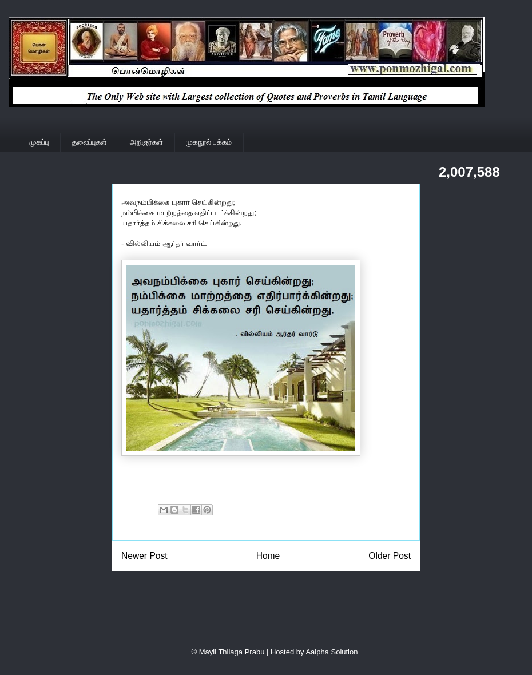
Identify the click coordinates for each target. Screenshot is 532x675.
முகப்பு (39, 142)
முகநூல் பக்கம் (209, 142)
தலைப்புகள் (89, 142)
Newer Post (144, 556)
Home (268, 556)
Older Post (389, 556)
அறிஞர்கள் (146, 142)
